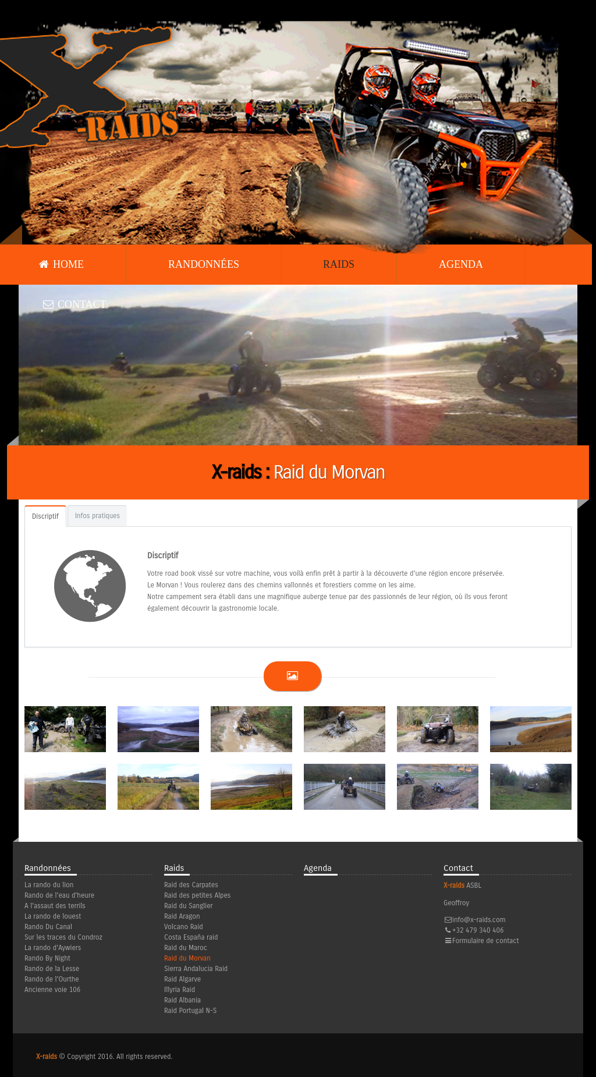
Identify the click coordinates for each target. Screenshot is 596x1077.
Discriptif (45, 516)
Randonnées (203, 264)
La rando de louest (52, 916)
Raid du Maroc (185, 948)
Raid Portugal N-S (190, 1011)
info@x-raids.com (479, 920)
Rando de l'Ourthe (51, 979)
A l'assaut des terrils (55, 906)
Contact (74, 304)
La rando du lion (48, 885)
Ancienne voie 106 (52, 990)
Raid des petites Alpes (197, 895)
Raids (338, 264)
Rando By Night (47, 958)
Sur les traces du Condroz (63, 937)
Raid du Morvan (187, 958)
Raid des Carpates (191, 885)
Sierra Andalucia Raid (196, 969)
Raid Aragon (182, 916)
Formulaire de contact (485, 941)
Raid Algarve (182, 979)
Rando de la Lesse (51, 969)
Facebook (544, 966)
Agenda (461, 264)
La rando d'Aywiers (52, 948)
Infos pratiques (97, 516)
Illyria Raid (179, 990)
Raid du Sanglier (188, 906)
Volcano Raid (183, 927)
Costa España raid (191, 937)
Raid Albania (182, 1000)
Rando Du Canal (48, 927)
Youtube (563, 966)
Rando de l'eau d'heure (59, 895)
